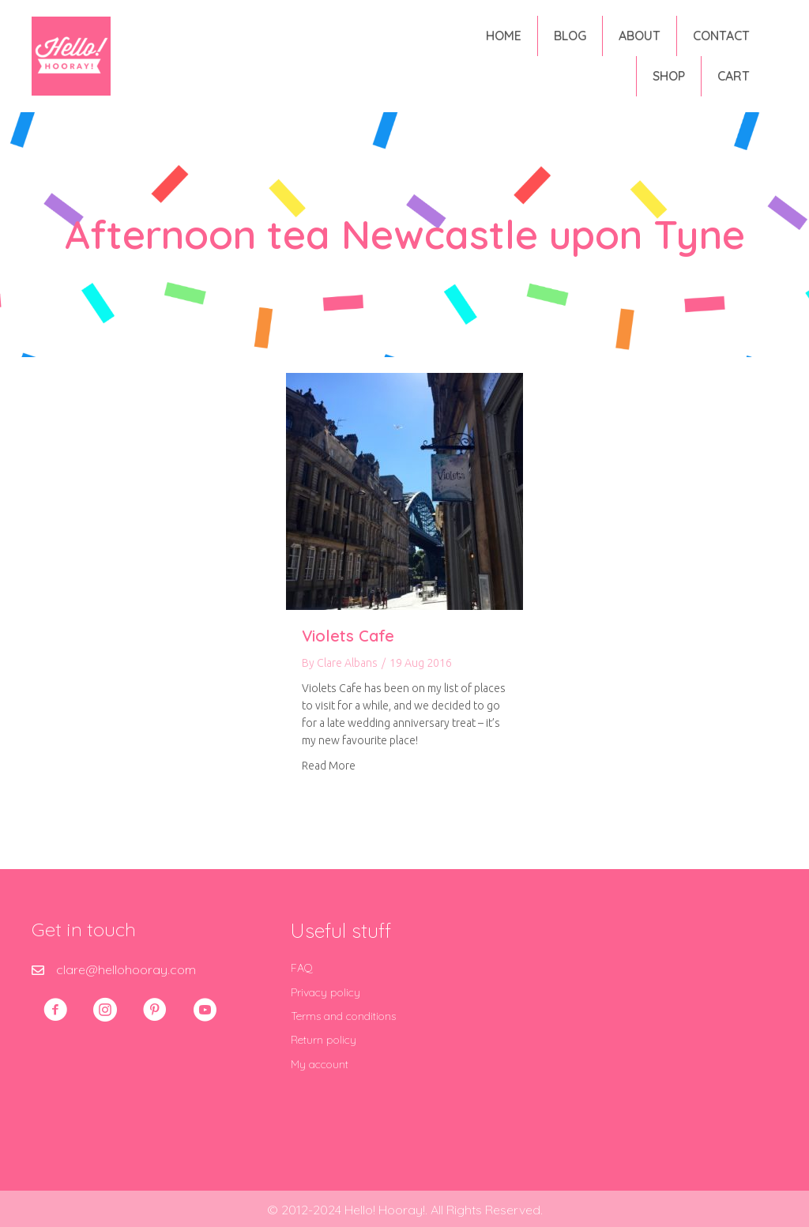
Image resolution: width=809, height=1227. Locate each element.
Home (503, 35)
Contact (721, 35)
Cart (733, 76)
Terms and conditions (343, 1016)
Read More (329, 765)
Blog (570, 35)
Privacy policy (325, 992)
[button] (55, 1009)
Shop (669, 76)
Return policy (323, 1040)
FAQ (302, 968)
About (639, 35)
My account (319, 1064)
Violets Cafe (348, 635)
